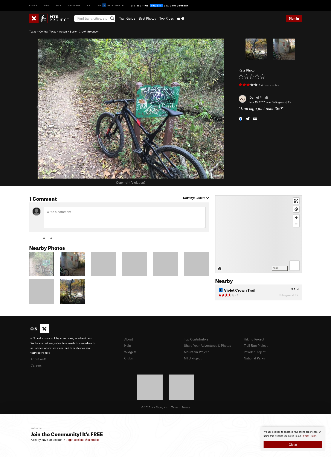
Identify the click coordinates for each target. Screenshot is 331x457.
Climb (33, 5)
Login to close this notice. (82, 439)
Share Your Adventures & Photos (207, 345)
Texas (32, 31)
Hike (59, 5)
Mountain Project (196, 352)
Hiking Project (254, 339)
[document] (293, 439)
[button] (241, 118)
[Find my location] (296, 209)
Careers (36, 365)
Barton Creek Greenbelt (84, 31)
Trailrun (74, 5)
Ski (89, 5)
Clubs (128, 358)
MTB (46, 5)
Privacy (186, 407)
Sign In (294, 18)
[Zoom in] (296, 218)
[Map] (258, 234)
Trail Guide (127, 18)
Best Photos (147, 18)
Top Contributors (196, 339)
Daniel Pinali (258, 97)
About (128, 339)
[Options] (294, 265)
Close (293, 444)
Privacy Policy (309, 436)
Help (127, 345)
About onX (38, 359)
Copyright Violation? (130, 182)
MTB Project (192, 358)
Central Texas (47, 31)
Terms (174, 407)
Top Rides (166, 18)
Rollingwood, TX (281, 102)
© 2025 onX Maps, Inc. (154, 407)
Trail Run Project (256, 345)
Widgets (130, 352)
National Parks (254, 358)
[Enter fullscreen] (296, 201)
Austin (63, 31)
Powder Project (254, 352)
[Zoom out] (296, 224)
